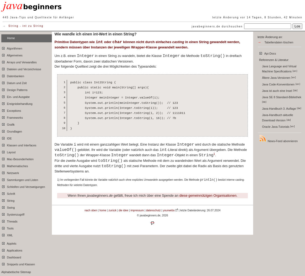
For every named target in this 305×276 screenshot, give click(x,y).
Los (297, 26)
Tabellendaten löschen (279, 42)
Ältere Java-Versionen (279, 77)
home (102, 210)
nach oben (91, 210)
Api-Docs (267, 52)
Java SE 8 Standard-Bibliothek (282, 99)
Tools (7, 227)
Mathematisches (14, 165)
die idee (123, 210)
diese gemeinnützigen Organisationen (207, 195)
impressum (137, 210)
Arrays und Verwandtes (19, 61)
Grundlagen (11, 130)
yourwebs (169, 210)
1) (58, 179)
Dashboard (11, 256)
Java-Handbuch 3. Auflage (281, 108)
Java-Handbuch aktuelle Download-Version (277, 117)
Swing (8, 206)
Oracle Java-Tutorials (278, 126)
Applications (11, 249)
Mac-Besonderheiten (17, 158)
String (14, 25)
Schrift (8, 193)
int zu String (33, 25)
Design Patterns (14, 89)
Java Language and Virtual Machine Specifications (279, 69)
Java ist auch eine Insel (279, 90)
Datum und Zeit (14, 82)
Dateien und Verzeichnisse (21, 68)
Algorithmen (11, 47)
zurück (112, 210)
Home (11, 38)
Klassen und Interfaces (18, 144)
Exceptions (11, 110)
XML (7, 234)
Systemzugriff (12, 213)
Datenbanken (12, 75)
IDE (6, 137)
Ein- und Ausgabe (15, 96)
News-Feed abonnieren (278, 138)
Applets (8, 242)
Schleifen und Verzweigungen (23, 186)
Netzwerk (10, 172)
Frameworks (12, 116)
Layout (8, 151)
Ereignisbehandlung (16, 103)
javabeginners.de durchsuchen (217, 26)
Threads (9, 220)
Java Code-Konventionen (281, 84)
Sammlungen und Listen (19, 179)
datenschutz (153, 210)
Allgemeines (12, 54)
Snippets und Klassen (18, 263)
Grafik (8, 123)
